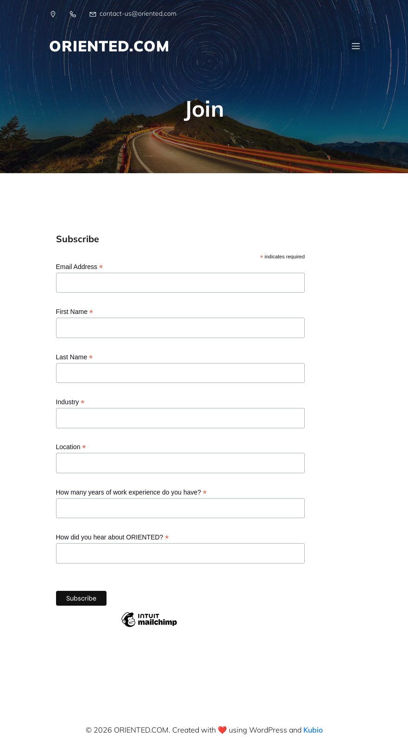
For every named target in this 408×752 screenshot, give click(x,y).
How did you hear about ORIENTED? (112, 537)
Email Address (79, 267)
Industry (70, 402)
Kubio (313, 729)
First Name (75, 311)
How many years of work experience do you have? (131, 492)
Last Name (74, 357)
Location (71, 447)
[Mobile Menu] (356, 46)
